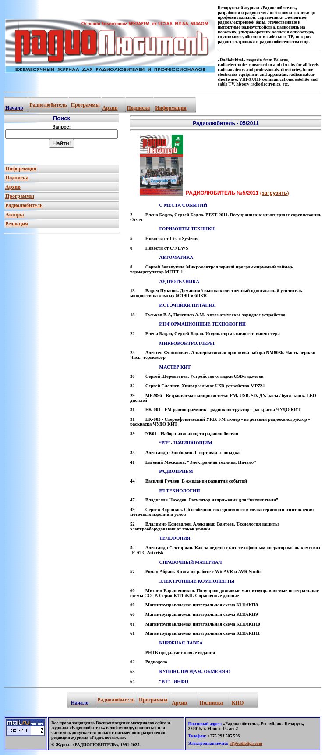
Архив (110, 108)
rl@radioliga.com (246, 743)
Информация (170, 108)
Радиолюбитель (48, 105)
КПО (238, 703)
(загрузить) (274, 193)
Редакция (16, 224)
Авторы (14, 214)
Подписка (138, 108)
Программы (85, 105)
